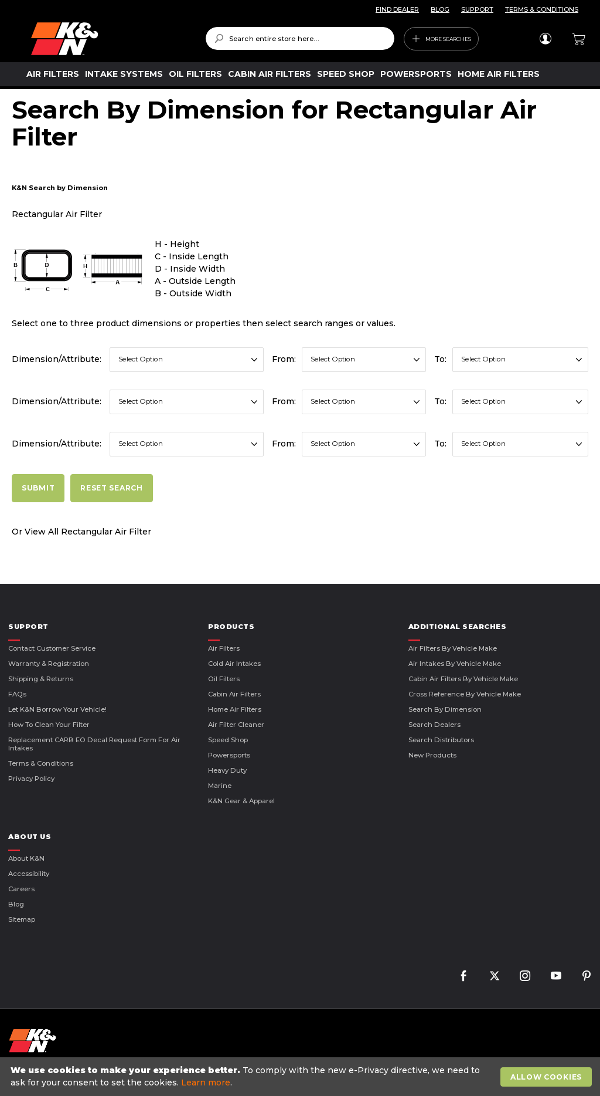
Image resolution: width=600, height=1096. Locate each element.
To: (440, 359)
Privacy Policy (31, 778)
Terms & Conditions (40, 763)
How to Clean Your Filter (49, 724)
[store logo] (110, 38)
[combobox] (300, 38)
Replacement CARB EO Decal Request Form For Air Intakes (94, 744)
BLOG (440, 9)
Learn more (205, 1082)
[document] (301, 1076)
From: (284, 359)
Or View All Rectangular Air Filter (81, 531)
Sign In (545, 38)
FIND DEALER (397, 9)
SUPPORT (477, 9)
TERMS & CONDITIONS (541, 9)
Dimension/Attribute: (56, 359)
